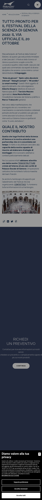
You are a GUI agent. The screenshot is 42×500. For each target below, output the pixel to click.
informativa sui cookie (10, 475)
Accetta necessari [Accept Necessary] (21, 489)
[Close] (39, 454)
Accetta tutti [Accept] (21, 495)
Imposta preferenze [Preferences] (21, 482)
